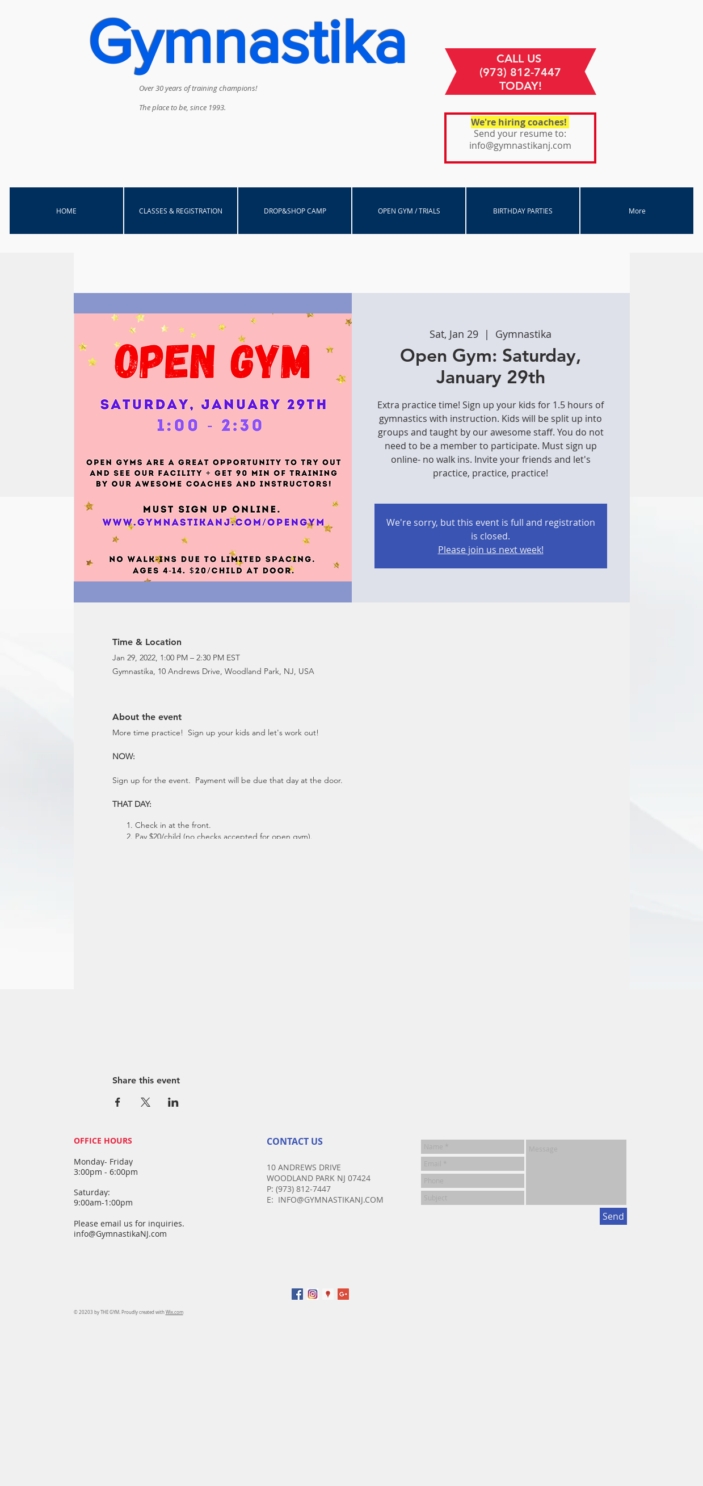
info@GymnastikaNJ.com (120, 1233)
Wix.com (174, 1312)
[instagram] (312, 1294)
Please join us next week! (491, 549)
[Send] (613, 1216)
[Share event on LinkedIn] (173, 1102)
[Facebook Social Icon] (297, 1294)
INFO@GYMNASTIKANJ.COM (331, 1199)
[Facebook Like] (553, 1299)
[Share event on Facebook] (117, 1102)
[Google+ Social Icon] (343, 1294)
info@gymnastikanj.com (520, 145)
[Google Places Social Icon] (328, 1294)
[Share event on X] (145, 1102)
